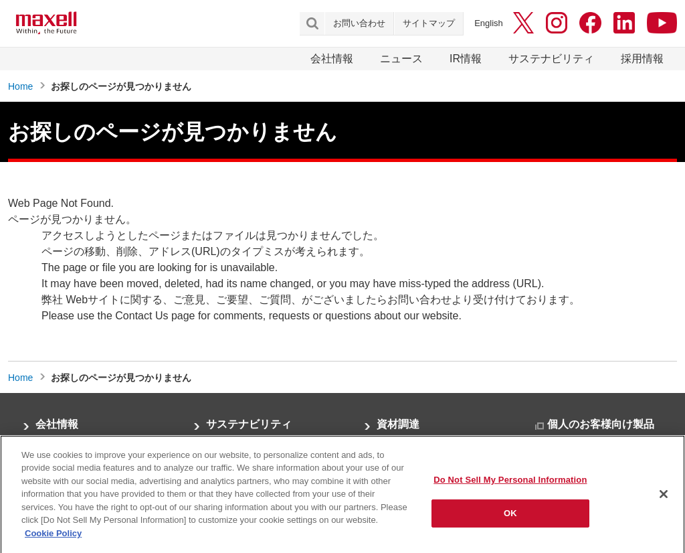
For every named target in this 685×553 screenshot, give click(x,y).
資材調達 (398, 424)
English (488, 23)
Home (20, 86)
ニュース (401, 58)
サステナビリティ (551, 58)
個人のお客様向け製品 (600, 424)
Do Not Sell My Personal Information (510, 486)
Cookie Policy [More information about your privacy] (53, 541)
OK (510, 521)
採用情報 (642, 58)
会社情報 (331, 58)
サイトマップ (429, 23)
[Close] (663, 501)
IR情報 (466, 58)
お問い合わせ (359, 23)
